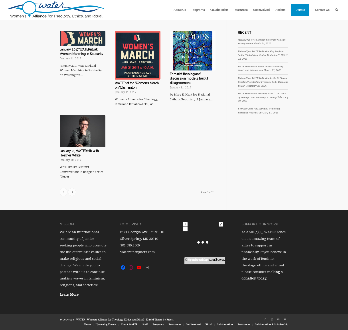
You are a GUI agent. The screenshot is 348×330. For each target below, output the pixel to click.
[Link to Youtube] (285, 319)
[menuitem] (180, 10)
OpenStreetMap (198, 259)
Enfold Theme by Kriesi (159, 319)
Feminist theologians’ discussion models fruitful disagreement (189, 78)
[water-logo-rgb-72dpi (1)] (56, 10)
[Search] (336, 10)
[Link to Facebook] (265, 319)
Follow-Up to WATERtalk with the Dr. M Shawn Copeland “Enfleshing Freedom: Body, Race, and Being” (263, 82)
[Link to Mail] (278, 319)
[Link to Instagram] (271, 319)
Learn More (69, 295)
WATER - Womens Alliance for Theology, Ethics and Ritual (110, 319)
